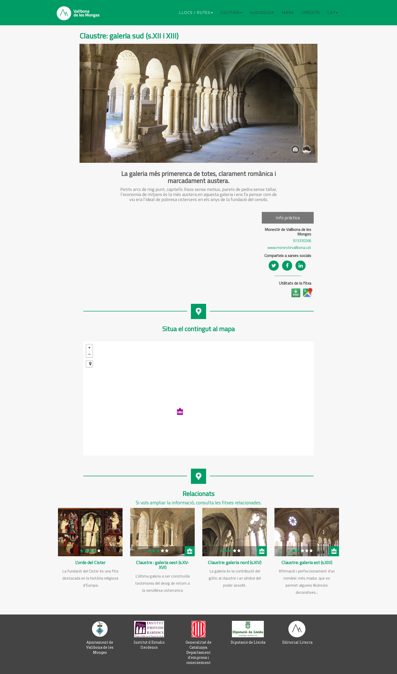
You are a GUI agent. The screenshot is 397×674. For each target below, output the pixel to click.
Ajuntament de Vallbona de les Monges (99, 647)
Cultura (231, 12)
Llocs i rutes (196, 12)
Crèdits (311, 12)
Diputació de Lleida (248, 642)
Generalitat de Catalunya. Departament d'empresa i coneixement (198, 652)
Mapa (288, 12)
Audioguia (262, 12)
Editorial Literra (297, 642)
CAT (332, 12)
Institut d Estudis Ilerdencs (149, 645)
